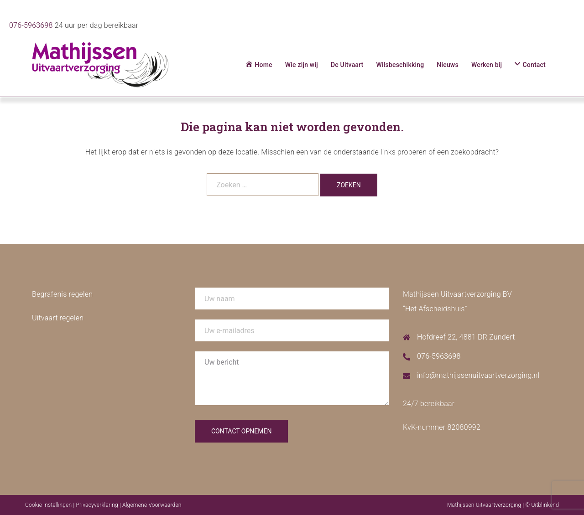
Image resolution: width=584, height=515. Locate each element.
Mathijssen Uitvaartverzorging (484, 505)
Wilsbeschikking (400, 64)
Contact (534, 64)
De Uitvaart (347, 64)
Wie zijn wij (301, 64)
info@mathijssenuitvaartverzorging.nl (478, 375)
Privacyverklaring (97, 505)
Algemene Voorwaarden (152, 505)
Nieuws (448, 64)
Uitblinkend (545, 505)
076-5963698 (31, 25)
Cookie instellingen (48, 505)
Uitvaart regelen (57, 318)
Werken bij (486, 64)
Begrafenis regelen (62, 294)
